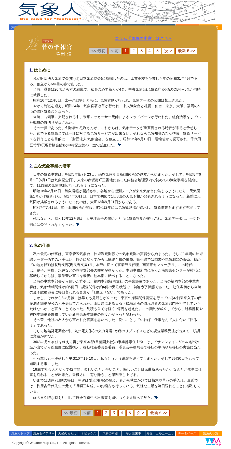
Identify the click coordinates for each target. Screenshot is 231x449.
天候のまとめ (67, 433)
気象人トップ (20, 433)
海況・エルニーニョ (160, 433)
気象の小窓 (210, 433)
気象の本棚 (110, 433)
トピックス (88, 433)
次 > (168, 51)
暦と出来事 (133, 433)
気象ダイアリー (44, 433)
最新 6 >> (186, 51)
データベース (187, 433)
